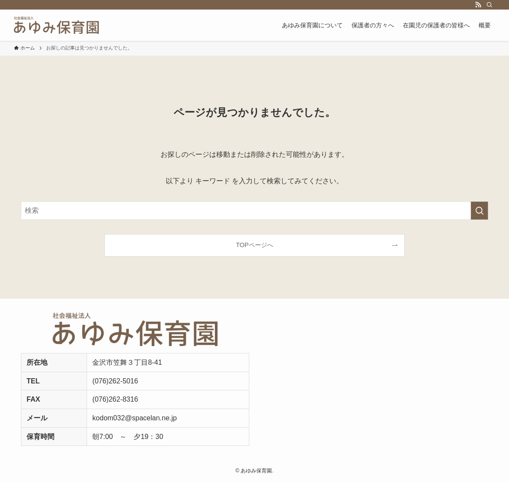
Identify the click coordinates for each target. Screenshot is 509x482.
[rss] (478, 5)
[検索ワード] (254, 210)
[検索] (489, 5)
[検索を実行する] (479, 210)
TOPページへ (254, 244)
